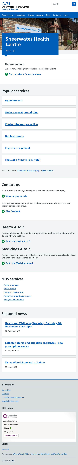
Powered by (8, 461)
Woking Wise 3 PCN (20, 454)
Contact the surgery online (21, 124)
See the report (10, 435)
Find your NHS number (14, 299)
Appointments (7, 15)
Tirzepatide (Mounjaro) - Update (25, 362)
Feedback (5, 394)
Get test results (14, 136)
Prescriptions (20, 15)
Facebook (5, 449)
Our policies (6, 390)
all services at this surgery (28, 170)
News (48, 15)
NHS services (47, 170)
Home (66, 15)
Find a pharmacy (11, 285)
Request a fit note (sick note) (22, 159)
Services (31, 15)
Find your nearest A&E (14, 292)
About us (39, 15)
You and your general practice (13, 397)
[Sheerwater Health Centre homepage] (15, 6)
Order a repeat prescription (21, 112)
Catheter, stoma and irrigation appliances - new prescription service (34, 344)
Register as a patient (17, 148)
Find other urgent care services (17, 296)
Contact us (57, 15)
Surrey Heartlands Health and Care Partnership (49, 454)
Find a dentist (10, 288)
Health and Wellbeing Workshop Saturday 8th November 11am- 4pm (33, 325)
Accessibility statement (10, 401)
